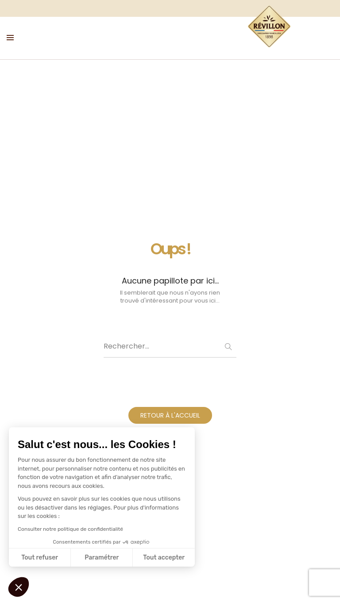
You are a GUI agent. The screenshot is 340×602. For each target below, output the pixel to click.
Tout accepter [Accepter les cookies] (164, 557)
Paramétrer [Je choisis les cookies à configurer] (102, 557)
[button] (18, 587)
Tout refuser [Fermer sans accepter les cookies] (39, 557)
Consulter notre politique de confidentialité (70, 529)
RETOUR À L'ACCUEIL (170, 417)
